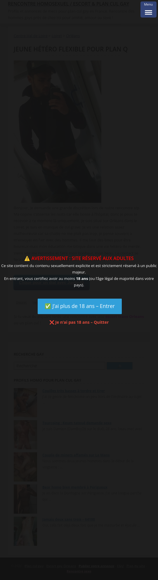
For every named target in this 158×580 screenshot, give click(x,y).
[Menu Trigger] (148, 9)
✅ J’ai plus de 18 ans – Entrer (80, 305)
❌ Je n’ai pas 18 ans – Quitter (79, 322)
